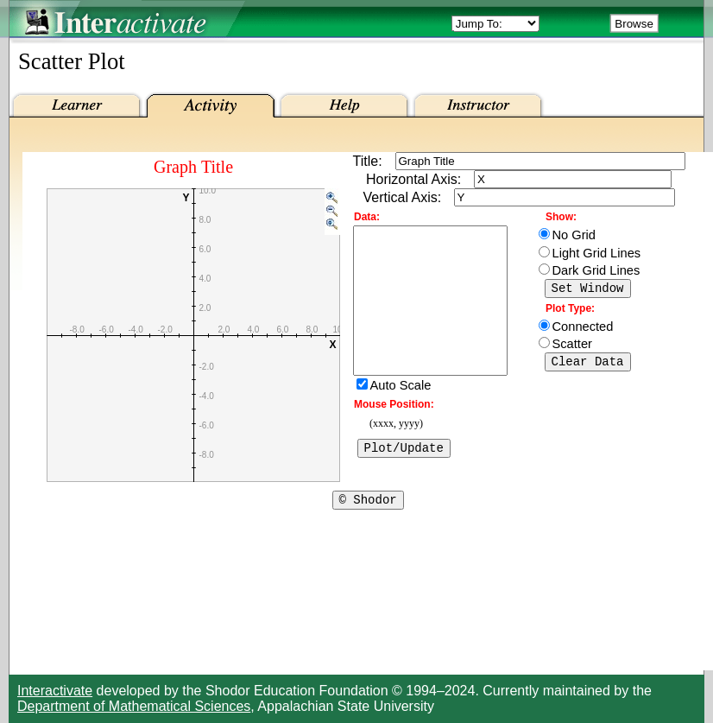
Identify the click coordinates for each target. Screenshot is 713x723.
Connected (583, 329)
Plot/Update (404, 480)
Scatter (572, 346)
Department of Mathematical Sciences (133, 706)
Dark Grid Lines (596, 270)
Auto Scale (401, 416)
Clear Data (588, 366)
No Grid (574, 235)
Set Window (588, 290)
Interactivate (54, 690)
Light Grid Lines (596, 253)
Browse (634, 23)
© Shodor (368, 506)
